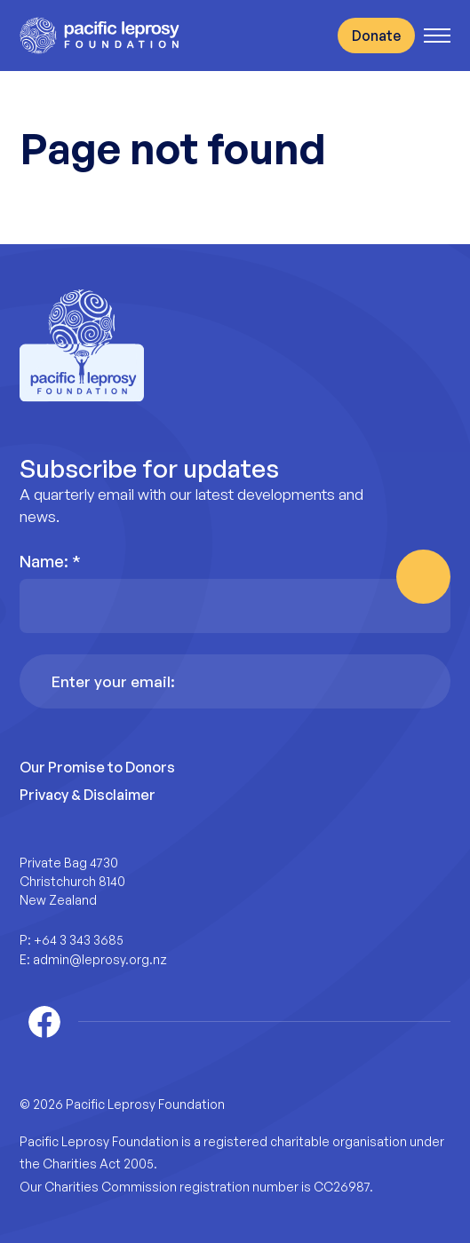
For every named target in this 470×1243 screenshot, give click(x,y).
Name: (50, 561)
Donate (376, 35)
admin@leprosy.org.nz (100, 959)
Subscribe (423, 577)
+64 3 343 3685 (78, 939)
